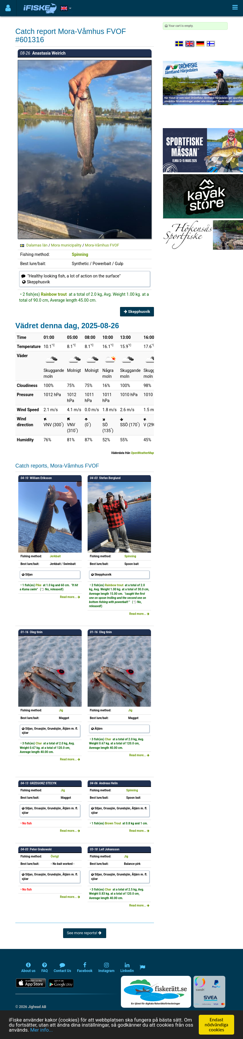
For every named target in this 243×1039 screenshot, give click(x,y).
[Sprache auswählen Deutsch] (200, 43)
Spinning (80, 254)
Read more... (70, 597)
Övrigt (55, 856)
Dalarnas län (36, 245)
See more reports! (84, 933)
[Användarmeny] (8, 8)
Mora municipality (66, 245)
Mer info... (41, 1030)
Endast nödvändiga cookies (216, 1025)
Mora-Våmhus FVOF (102, 245)
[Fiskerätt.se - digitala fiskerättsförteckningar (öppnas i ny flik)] (156, 992)
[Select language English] (190, 43)
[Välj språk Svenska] (179, 43)
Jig (61, 710)
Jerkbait (55, 556)
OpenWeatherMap (142, 453)
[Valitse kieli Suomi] (211, 43)
